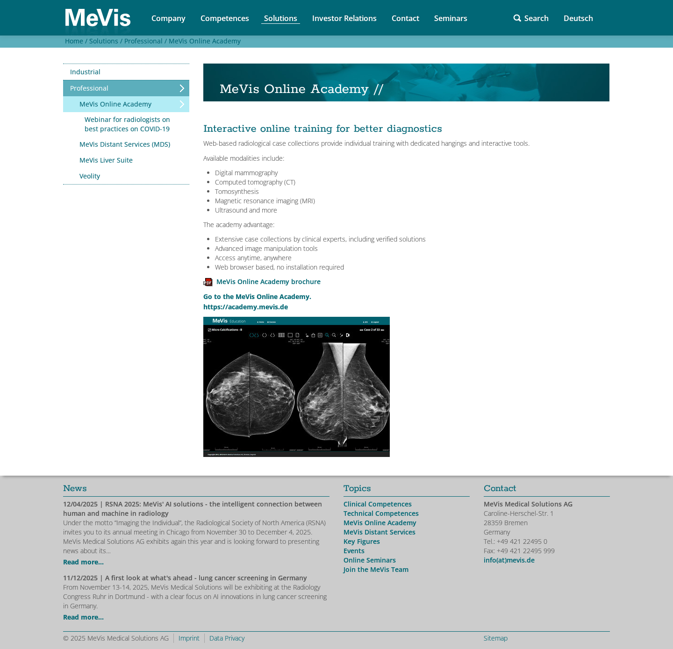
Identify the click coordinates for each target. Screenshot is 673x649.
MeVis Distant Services (379, 532)
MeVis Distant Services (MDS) (124, 144)
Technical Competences (381, 513)
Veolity (89, 175)
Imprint (189, 638)
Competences (224, 18)
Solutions (280, 18)
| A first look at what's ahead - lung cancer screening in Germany (185, 577)
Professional (89, 88)
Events (354, 550)
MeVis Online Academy (205, 40)
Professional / (144, 40)
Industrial (85, 71)
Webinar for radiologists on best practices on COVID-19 (127, 124)
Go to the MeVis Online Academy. (257, 296)
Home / (75, 40)
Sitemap (496, 638)
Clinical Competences (378, 503)
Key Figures (362, 541)
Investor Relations (344, 18)
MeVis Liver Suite (106, 160)
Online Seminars (370, 560)
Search (536, 18)
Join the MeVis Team (376, 569)
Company (168, 18)
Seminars (450, 18)
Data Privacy (226, 638)
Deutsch (578, 18)
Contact (405, 18)
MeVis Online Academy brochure (268, 281)
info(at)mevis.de (509, 560)
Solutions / (104, 40)
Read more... (83, 561)
